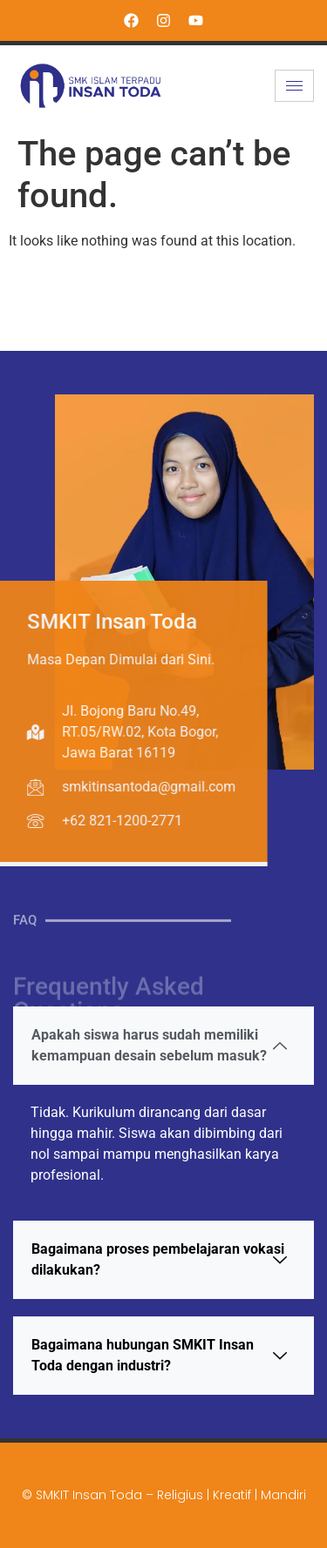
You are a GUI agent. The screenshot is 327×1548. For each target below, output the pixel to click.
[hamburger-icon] (294, 86)
